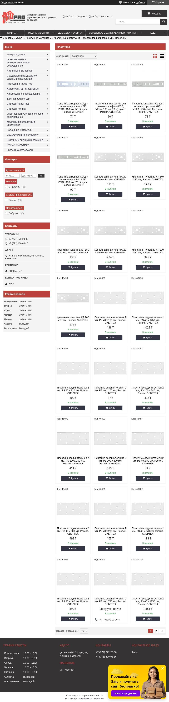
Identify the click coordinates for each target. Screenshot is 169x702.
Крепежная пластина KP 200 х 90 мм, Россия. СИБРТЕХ (148, 251)
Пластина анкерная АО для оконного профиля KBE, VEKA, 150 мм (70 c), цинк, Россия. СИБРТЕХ (147, 107)
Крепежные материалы (20, 150)
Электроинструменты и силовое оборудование (25, 115)
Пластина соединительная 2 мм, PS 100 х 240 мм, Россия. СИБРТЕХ (148, 390)
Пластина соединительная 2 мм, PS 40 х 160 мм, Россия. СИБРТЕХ (110, 320)
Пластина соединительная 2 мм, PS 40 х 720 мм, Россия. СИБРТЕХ (110, 601)
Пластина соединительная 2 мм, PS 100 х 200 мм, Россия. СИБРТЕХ (73, 461)
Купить (74, 126)
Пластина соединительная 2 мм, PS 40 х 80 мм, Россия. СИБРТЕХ (148, 461)
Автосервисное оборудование (24, 93)
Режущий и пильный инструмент (25, 140)
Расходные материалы (38, 38)
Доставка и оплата (70, 33)
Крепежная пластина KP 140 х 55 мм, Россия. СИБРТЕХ (148, 178)
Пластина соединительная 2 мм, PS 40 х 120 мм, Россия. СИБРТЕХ (73, 390)
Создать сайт (7, 2)
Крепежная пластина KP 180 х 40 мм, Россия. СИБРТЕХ (73, 251)
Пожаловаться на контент (91, 699)
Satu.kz (99, 695)
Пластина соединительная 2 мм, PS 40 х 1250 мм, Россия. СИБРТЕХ (148, 320)
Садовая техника (16, 108)
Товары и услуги (38, 33)
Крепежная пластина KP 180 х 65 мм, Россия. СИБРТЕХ (110, 251)
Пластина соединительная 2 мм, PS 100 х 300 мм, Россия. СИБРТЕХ (110, 461)
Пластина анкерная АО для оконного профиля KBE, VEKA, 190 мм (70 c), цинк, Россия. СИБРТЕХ (73, 180)
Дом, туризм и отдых (18, 98)
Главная (12, 33)
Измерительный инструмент (22, 135)
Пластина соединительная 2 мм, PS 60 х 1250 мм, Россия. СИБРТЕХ (148, 601)
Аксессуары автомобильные (23, 88)
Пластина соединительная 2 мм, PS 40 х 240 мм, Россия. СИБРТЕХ (148, 531)
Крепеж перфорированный (98, 38)
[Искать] (163, 22)
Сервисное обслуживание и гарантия (113, 33)
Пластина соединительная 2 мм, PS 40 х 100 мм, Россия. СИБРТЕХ (110, 390)
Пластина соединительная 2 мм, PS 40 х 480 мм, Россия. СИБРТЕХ (73, 601)
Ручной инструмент (18, 145)
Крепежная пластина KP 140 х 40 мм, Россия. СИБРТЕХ (110, 178)
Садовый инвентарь (18, 103)
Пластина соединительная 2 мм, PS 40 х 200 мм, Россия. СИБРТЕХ (110, 531)
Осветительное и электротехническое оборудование (18, 62)
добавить (140, 2)
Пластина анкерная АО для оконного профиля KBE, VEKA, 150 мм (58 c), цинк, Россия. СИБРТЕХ (73, 107)
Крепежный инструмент (67, 38)
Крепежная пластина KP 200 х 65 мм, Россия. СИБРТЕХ (73, 318)
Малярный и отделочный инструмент (21, 123)
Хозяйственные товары (20, 70)
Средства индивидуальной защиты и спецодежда (22, 77)
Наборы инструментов (19, 83)
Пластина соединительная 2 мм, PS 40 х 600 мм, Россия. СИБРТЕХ (73, 531)
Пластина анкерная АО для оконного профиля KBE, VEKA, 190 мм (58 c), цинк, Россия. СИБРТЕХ (110, 107)
